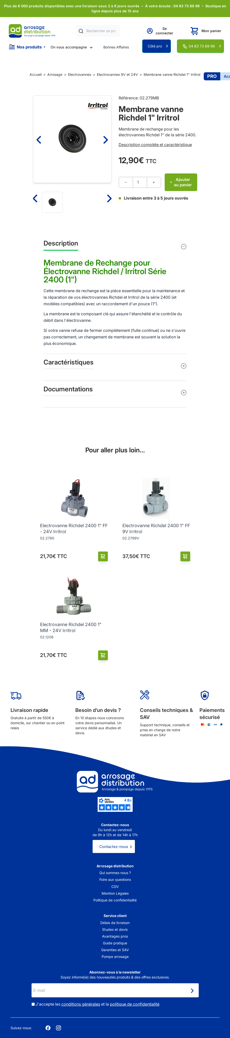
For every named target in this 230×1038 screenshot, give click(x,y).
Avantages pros (115, 936)
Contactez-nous (113, 846)
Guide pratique (115, 943)
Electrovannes (79, 74)
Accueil (36, 74)
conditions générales (80, 1004)
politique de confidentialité (134, 1004)
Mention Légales (115, 893)
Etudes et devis (115, 929)
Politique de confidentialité (115, 900)
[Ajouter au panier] (103, 556)
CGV (115, 886)
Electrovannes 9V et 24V (117, 74)
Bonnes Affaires (116, 47)
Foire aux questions (115, 879)
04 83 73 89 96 (202, 46)
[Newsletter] (192, 990)
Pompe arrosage (115, 956)
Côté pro (155, 46)
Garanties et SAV (115, 950)
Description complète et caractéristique (155, 144)
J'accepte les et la (97, 1004)
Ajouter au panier (181, 182)
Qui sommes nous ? (115, 873)
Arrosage (54, 74)
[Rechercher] (81, 31)
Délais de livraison (115, 923)
